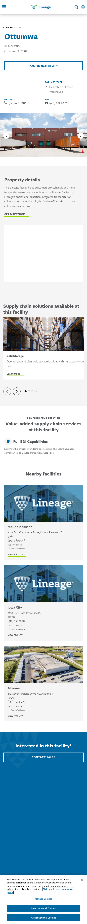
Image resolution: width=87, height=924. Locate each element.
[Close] (81, 880)
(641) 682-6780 (17, 103)
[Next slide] (81, 136)
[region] (43, 899)
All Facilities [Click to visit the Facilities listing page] (13, 27)
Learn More (13, 374)
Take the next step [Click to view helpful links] (41, 66)
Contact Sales (43, 757)
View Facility (15, 554)
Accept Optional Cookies (43, 917)
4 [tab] (36, 391)
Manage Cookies (43, 898)
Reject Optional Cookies (43, 908)
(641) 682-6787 (58, 103)
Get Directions (14, 214)
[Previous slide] (6, 136)
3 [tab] (32, 391)
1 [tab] (26, 391)
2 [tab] (29, 391)
